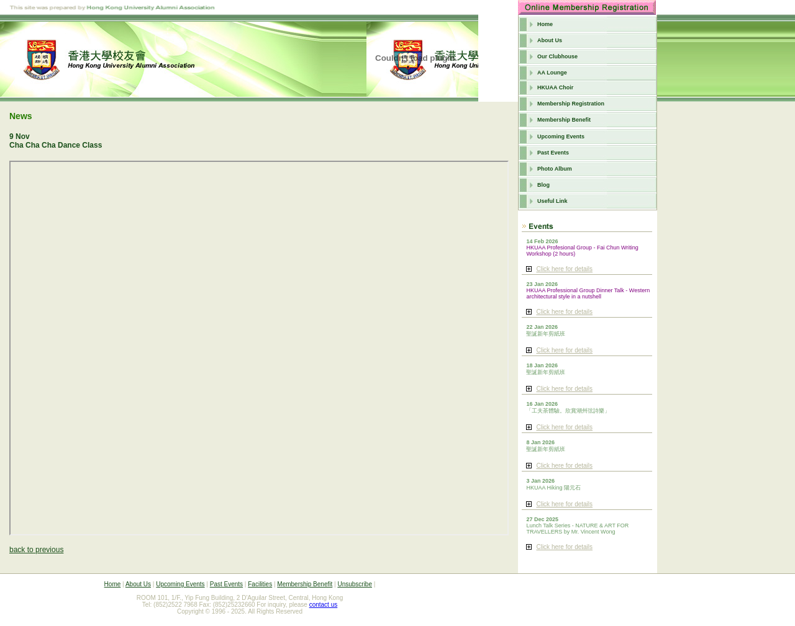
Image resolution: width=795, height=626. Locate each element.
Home (545, 24)
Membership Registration (570, 104)
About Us (549, 40)
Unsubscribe (354, 584)
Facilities (260, 584)
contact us (323, 604)
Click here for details (564, 269)
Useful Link (552, 201)
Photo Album (554, 169)
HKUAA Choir (555, 87)
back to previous (36, 549)
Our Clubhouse (557, 56)
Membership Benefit (564, 120)
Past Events (553, 153)
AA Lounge (552, 72)
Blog (543, 185)
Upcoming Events (560, 136)
